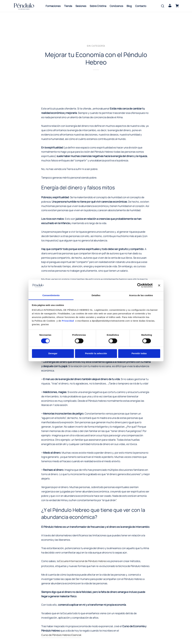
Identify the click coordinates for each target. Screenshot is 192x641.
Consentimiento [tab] (51, 295)
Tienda (68, 6)
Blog (129, 6)
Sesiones (80, 6)
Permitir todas (139, 353)
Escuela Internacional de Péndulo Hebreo (83, 561)
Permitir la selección (96, 353)
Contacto (140, 6)
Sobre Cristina (98, 6)
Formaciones (53, 6)
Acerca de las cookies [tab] (141, 295)
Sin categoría (96, 46)
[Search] (162, 6)
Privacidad (68, 320)
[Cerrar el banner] (159, 285)
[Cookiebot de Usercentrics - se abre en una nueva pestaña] (139, 285)
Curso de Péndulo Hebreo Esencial (61, 635)
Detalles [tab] (96, 295)
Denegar (52, 353)
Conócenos (116, 6)
